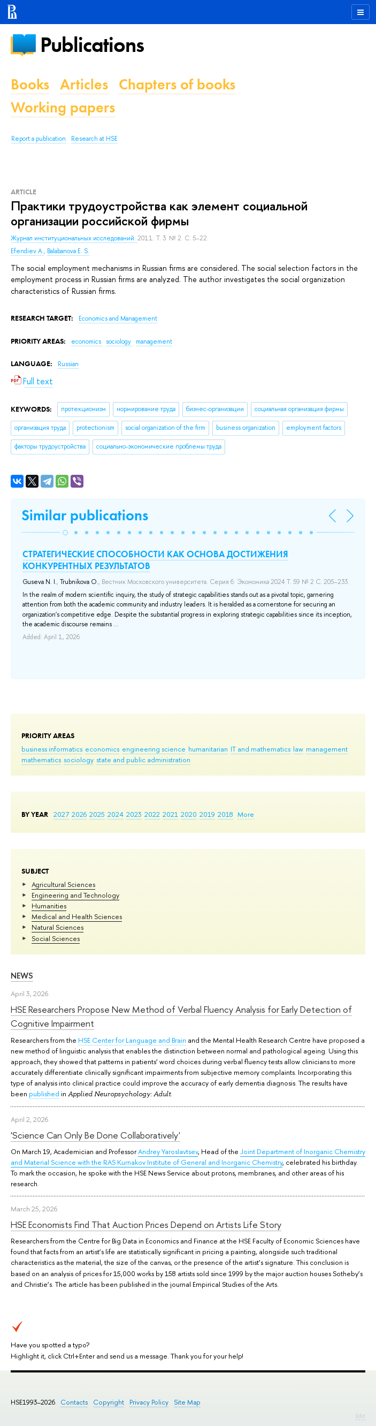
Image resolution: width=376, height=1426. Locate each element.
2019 (207, 814)
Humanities (49, 906)
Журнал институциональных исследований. (74, 238)
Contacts (74, 1402)
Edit (360, 1416)
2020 (189, 814)
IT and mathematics (260, 749)
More (245, 814)
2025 (97, 814)
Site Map (187, 1402)
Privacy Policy (148, 1402)
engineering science (154, 749)
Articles (84, 84)
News (22, 975)
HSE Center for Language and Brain (132, 1040)
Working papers (63, 107)
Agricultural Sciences (63, 884)
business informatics (51, 749)
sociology (79, 759)
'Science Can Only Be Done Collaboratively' (95, 1135)
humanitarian (208, 749)
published (44, 1093)
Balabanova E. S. (68, 251)
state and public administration (143, 759)
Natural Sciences (57, 927)
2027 (61, 814)
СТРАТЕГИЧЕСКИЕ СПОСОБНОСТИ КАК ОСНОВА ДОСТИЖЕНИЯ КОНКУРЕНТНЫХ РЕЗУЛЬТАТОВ (155, 560)
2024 (116, 814)
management (327, 749)
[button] (65, 532)
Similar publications (84, 515)
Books (30, 84)
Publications (92, 44)
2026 (79, 814)
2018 (225, 814)
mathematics (41, 759)
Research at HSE (94, 138)
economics (102, 749)
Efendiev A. (27, 251)
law (298, 749)
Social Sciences (56, 938)
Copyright (108, 1402)
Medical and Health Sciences (77, 916)
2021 (170, 814)
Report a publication (38, 138)
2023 (134, 814)
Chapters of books (177, 84)
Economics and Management (118, 318)
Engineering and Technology (75, 895)
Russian (68, 364)
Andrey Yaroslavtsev (168, 1151)
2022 (152, 814)
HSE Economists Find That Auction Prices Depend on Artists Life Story (146, 1224)
